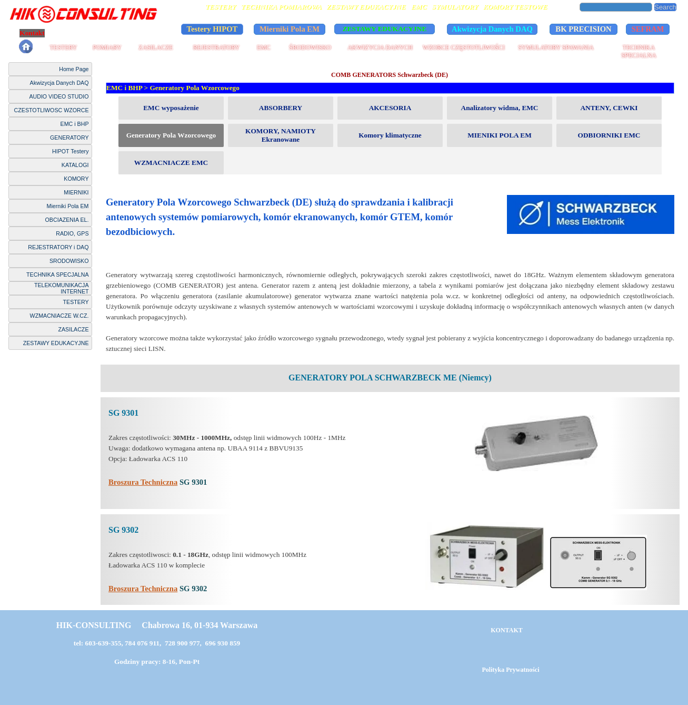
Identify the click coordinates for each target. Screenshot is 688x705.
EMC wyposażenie (171, 108)
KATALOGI (75, 165)
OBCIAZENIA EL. (67, 220)
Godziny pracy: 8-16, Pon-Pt (157, 661)
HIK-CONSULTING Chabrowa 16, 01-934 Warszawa (156, 625)
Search (665, 7)
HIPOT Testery (70, 151)
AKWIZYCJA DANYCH (380, 47)
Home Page (73, 69)
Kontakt (31, 33)
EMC (264, 47)
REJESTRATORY (216, 47)
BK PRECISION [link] (583, 29)
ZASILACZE (155, 47)
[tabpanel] (390, 274)
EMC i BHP (75, 124)
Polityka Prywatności (86, 33)
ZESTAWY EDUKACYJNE (56, 343)
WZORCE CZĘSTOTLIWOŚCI (464, 47)
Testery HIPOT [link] (212, 29)
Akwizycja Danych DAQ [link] (492, 29)
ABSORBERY (280, 108)
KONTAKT (506, 630)
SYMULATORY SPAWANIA (556, 47)
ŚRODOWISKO (310, 47)
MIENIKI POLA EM (499, 135)
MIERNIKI (76, 192)
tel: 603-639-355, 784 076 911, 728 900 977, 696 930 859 (157, 643)
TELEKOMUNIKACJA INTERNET (61, 288)
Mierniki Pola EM (68, 206)
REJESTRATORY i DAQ (58, 247)
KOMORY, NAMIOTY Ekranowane (280, 135)
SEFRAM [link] (648, 29)
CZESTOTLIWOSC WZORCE (51, 110)
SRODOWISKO (69, 261)
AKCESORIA (390, 108)
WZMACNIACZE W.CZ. (59, 315)
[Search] (616, 7)
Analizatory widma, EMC (500, 108)
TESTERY (63, 47)
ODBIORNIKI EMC (609, 135)
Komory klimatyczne (390, 135)
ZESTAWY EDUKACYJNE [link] (385, 29)
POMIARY (107, 47)
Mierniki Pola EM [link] (290, 29)
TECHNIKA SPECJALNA (638, 51)
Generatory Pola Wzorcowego (194, 88)
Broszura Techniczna (142, 482)
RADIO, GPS (72, 233)
